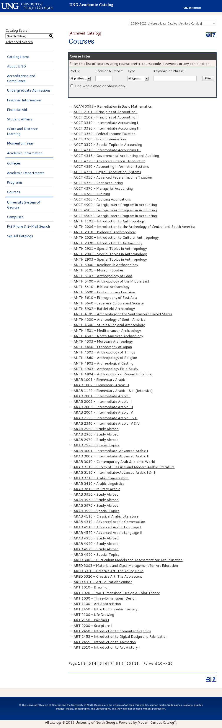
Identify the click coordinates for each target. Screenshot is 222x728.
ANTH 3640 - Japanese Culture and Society (108, 303)
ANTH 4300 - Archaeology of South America (109, 319)
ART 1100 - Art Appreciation (97, 603)
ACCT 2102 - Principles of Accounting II (106, 117)
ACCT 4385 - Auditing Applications (102, 199)
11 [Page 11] (136, 663)
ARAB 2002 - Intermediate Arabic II (102, 401)
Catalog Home (18, 56)
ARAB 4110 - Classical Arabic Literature (105, 516)
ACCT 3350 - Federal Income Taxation (104, 133)
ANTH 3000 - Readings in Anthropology (105, 264)
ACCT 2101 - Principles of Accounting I (105, 111)
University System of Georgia (23, 205)
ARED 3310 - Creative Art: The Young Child (108, 570)
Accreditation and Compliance (21, 78)
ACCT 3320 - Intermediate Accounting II (106, 128)
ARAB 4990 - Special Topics (96, 554)
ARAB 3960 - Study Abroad (96, 499)
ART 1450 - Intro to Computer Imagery (105, 608)
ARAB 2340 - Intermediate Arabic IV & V (106, 423)
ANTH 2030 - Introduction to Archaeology (107, 242)
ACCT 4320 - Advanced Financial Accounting (109, 160)
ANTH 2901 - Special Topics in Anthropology (110, 248)
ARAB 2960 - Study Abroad (96, 434)
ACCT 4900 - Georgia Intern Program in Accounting (115, 204)
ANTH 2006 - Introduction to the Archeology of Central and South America (134, 226)
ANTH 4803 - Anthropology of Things (104, 352)
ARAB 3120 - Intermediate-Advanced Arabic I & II (114, 472)
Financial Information (24, 99)
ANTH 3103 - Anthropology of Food (102, 275)
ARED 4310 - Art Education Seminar (102, 581)
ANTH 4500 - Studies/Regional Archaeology (109, 324)
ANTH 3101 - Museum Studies (98, 270)
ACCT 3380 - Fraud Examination (99, 138)
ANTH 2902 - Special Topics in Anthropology (110, 253)
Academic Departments (25, 172)
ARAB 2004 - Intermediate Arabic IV (103, 412)
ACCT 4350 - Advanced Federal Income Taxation (112, 177)
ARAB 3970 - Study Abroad (96, 505)
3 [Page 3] (90, 663)
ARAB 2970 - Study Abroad (96, 439)
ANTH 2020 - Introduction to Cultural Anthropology (116, 237)
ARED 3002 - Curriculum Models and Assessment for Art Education (128, 559)
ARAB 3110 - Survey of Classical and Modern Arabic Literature (124, 466)
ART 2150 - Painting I (91, 619)
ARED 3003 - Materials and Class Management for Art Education (125, 565)
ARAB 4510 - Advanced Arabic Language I (107, 526)
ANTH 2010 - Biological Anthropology (104, 231)
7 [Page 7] (111, 663)
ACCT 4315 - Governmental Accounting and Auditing (116, 155)
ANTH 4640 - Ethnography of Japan (102, 346)
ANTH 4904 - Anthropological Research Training (112, 373)
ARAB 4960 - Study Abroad (96, 543)
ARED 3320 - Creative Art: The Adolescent (107, 576)
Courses (13, 191)
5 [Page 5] (101, 663)
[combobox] (173, 23)
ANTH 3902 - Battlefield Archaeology (104, 308)
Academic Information (24, 152)
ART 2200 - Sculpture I (92, 625)
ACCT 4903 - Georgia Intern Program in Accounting (115, 209)
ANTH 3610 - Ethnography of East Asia (105, 297)
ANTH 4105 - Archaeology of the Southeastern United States (122, 313)
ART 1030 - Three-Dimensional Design (104, 598)
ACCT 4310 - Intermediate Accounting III (107, 149)
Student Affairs (19, 119)
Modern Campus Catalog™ (157, 722)
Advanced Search (19, 41)
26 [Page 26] (170, 663)
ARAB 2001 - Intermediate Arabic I (102, 395)
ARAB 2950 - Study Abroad (96, 428)
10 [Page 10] (129, 663)
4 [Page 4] (95, 663)
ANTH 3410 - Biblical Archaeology (101, 286)
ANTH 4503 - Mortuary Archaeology (103, 341)
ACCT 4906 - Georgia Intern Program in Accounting (115, 215)
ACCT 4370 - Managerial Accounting (103, 188)
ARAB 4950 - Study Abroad (96, 538)
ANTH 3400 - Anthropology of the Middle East (111, 281)
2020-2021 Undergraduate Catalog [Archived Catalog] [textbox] (166, 23)
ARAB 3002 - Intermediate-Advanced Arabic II (111, 456)
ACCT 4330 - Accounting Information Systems (111, 166)
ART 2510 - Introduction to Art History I (106, 647)
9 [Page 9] (122, 663)
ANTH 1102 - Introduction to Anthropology (109, 221)
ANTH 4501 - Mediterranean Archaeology (107, 330)
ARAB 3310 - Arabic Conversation (101, 477)
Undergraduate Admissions (29, 90)
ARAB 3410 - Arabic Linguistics (98, 483)
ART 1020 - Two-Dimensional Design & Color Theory (116, 592)
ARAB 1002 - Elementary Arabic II (101, 384)
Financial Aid (17, 109)
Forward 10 (153, 663)
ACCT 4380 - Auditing (91, 193)
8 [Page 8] (117, 663)
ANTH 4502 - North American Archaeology (108, 335)
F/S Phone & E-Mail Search (28, 226)
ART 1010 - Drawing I (91, 587)
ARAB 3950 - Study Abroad (96, 494)
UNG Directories (192, 8)
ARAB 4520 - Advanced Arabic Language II (107, 532)
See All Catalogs (20, 235)
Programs (15, 182)
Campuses (15, 216)
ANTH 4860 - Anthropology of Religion (105, 357)
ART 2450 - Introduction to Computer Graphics (112, 630)
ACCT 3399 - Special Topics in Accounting (107, 144)
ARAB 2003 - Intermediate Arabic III (103, 406)
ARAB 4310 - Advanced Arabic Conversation (109, 521)
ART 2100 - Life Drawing (93, 614)
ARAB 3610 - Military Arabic (96, 488)
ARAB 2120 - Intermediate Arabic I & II (105, 417)
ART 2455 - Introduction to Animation (104, 641)
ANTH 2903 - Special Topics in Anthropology (110, 259)
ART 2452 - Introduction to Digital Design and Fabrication (120, 636)
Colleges (14, 163)
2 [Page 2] (84, 663)
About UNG (16, 66)
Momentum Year (20, 143)
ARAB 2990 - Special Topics (96, 444)
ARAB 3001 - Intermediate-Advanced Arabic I (110, 450)
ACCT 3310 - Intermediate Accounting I (105, 122)
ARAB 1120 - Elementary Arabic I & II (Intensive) (113, 390)
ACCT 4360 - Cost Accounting (98, 182)
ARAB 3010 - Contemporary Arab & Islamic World (114, 461)
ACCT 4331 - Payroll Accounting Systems (107, 171)
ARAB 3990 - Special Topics (96, 510)
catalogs (56, 722)
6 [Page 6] (106, 663)
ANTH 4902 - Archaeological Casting (103, 363)
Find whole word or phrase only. (100, 85)
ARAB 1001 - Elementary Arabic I (100, 379)
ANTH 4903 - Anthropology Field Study (105, 368)
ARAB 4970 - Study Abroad (96, 548)
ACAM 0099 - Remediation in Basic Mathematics (112, 106)
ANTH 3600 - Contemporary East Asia (104, 291)
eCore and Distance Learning (22, 131)
